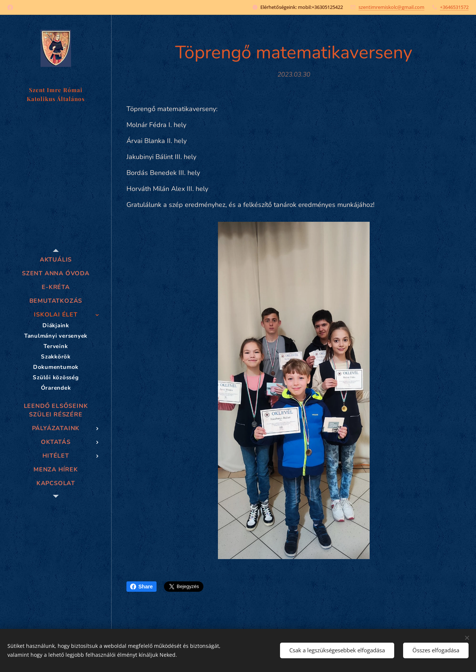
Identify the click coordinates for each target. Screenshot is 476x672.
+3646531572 (454, 7)
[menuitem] (55, 260)
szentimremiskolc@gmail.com (391, 7)
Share (141, 587)
